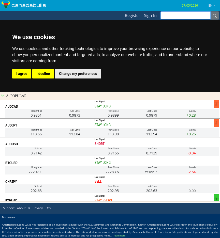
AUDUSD (11, 144)
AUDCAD (11, 106)
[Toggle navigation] (5, 15)
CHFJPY (11, 182)
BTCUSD (11, 163)
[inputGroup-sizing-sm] (185, 15)
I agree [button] (21, 74)
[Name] (214, 15)
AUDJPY (11, 125)
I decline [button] (43, 74)
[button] (214, 5)
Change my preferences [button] (78, 74)
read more (119, 235)
